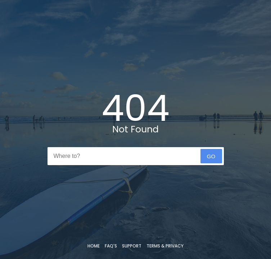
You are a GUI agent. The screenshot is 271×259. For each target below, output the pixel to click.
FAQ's (111, 246)
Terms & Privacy (165, 246)
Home (93, 246)
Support (131, 246)
